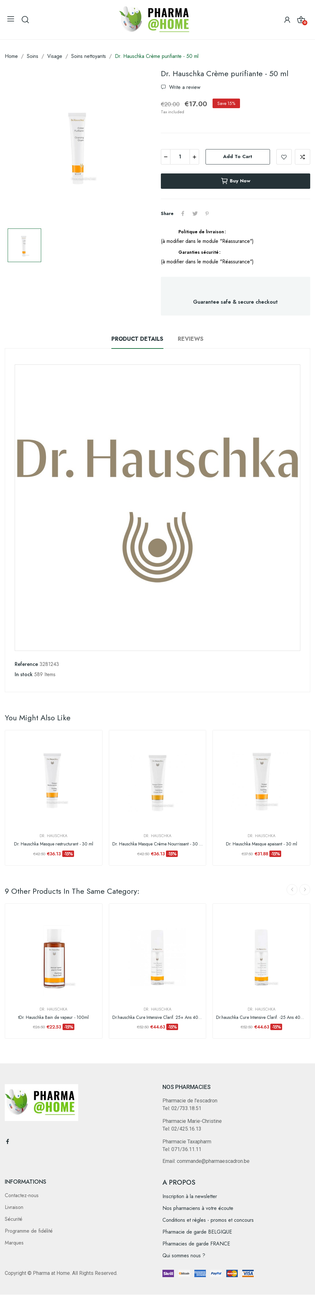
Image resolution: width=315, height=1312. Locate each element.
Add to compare (302, 157)
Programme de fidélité (29, 1231)
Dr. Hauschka (53, 836)
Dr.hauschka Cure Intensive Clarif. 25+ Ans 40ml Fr (157, 1017)
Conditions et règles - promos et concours (208, 1220)
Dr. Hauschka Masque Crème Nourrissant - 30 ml (157, 844)
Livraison (14, 1207)
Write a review (184, 87)
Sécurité (13, 1219)
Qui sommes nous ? (183, 1255)
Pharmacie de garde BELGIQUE (197, 1232)
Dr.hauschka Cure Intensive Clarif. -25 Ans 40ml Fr (261, 1017)
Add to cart (237, 156)
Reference (26, 664)
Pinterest (207, 213)
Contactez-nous (22, 1195)
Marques (14, 1242)
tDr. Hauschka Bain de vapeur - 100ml (53, 1017)
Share (183, 213)
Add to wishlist (284, 157)
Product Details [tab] (137, 339)
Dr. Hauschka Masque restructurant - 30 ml (53, 844)
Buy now (235, 181)
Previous (292, 889)
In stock (24, 674)
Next (304, 889)
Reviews (191, 339)
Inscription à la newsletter (189, 1196)
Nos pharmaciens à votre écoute (197, 1208)
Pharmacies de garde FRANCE (196, 1243)
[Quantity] (180, 156)
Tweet (195, 213)
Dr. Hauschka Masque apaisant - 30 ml (261, 844)
